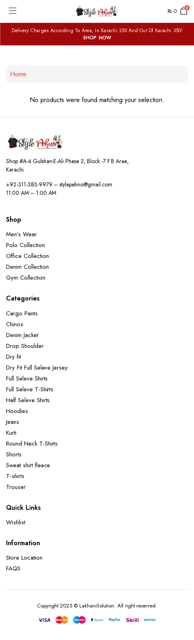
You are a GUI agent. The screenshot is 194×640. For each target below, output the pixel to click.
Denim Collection (27, 266)
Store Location (24, 557)
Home (18, 74)
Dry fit (13, 356)
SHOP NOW (97, 37)
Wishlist (15, 522)
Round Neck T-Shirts (32, 443)
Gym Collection (25, 277)
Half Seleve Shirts (28, 400)
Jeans (12, 421)
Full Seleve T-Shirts (29, 389)
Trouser (16, 487)
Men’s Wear (21, 234)
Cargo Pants (22, 313)
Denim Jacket (22, 335)
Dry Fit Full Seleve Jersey (37, 367)
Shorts (14, 454)
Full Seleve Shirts (27, 378)
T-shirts (15, 476)
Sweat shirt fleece (28, 465)
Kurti (11, 432)
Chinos (14, 324)
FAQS (13, 568)
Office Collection (27, 256)
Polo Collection (25, 245)
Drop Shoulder (25, 345)
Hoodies (17, 411)
